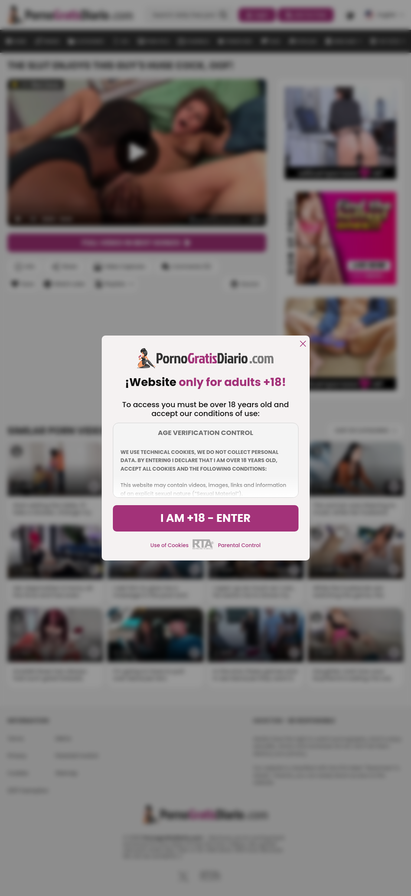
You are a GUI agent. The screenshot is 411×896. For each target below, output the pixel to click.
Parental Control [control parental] (239, 545)
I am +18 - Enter (205, 518)
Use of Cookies (169, 545)
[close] (303, 344)
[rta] (203, 548)
